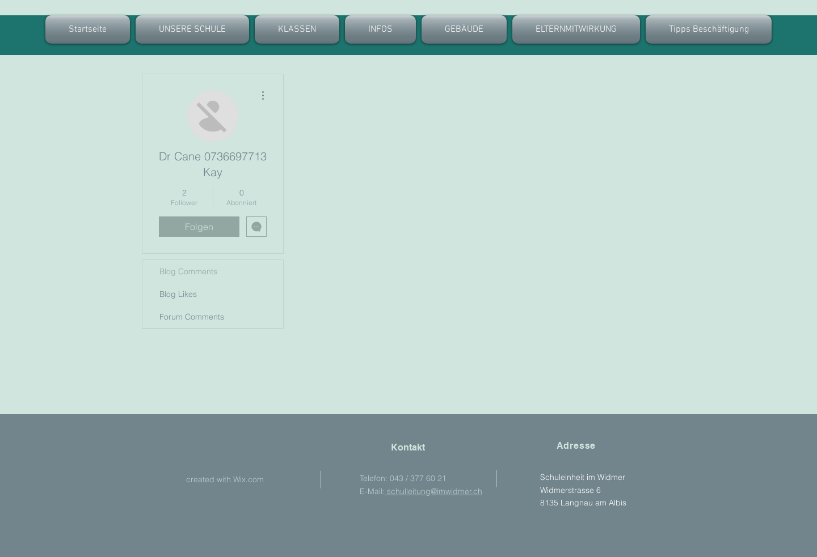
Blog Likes (178, 294)
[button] (297, 29)
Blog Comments (188, 271)
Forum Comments (191, 317)
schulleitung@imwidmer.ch (433, 491)
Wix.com (248, 479)
